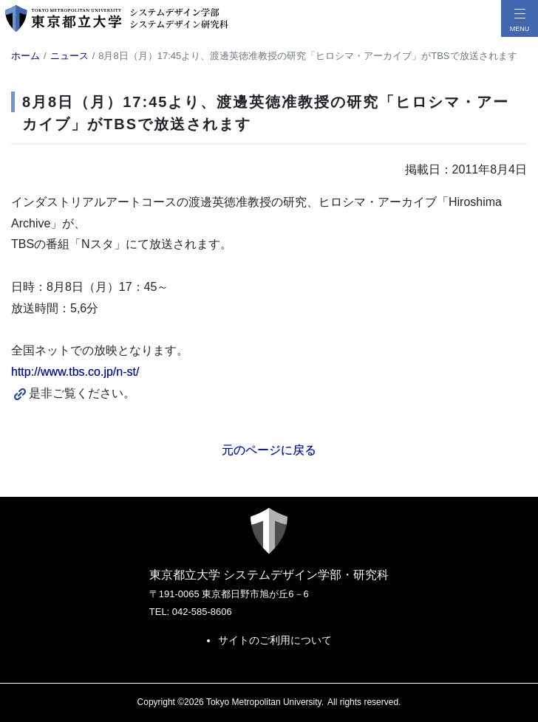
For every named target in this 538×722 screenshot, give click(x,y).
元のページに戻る (269, 450)
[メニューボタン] (519, 18)
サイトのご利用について (275, 640)
